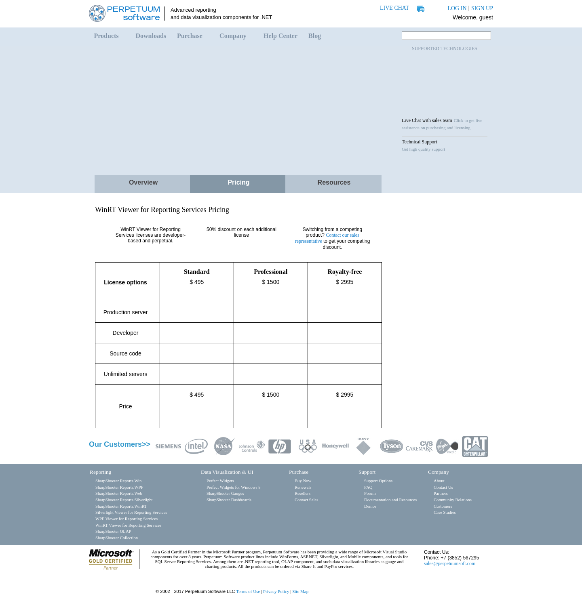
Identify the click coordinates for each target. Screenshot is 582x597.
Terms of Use (248, 591)
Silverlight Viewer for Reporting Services (131, 512)
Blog (314, 35)
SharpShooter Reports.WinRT (121, 506)
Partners (441, 493)
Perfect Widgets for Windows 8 (234, 487)
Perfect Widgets (220, 481)
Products (106, 35)
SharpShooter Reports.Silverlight (123, 500)
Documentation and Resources (390, 500)
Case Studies (445, 512)
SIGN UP (482, 8)
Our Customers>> (119, 444)
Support (366, 472)
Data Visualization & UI (227, 472)
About (439, 481)
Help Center (280, 35)
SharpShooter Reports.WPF (119, 487)
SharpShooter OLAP (113, 531)
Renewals (303, 487)
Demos (370, 506)
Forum (369, 493)
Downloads (151, 35)
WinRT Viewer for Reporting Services (128, 525)
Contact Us (443, 487)
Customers (443, 506)
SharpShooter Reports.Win (118, 481)
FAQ (368, 487)
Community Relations (453, 500)
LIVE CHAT (394, 8)
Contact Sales (306, 500)
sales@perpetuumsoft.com (449, 563)
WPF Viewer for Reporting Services (126, 519)
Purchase (189, 35)
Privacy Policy (276, 591)
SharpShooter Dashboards (229, 500)
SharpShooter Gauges (225, 493)
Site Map (300, 591)
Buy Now (303, 481)
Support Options (378, 481)
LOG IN (456, 8)
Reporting (100, 472)
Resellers (302, 493)
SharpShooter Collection (116, 538)
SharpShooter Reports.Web (118, 493)
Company (233, 35)
